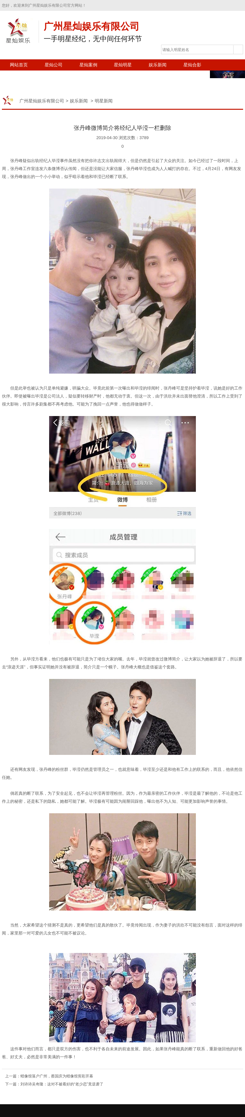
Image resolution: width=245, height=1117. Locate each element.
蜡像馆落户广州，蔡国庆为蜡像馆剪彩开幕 (56, 1076)
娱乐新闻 (158, 64)
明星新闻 (104, 100)
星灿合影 (192, 64)
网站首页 (19, 64)
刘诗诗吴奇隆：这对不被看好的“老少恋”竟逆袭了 (61, 1084)
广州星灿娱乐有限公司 (41, 100)
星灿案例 (88, 64)
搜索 (238, 49)
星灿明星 (123, 64)
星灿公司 (54, 64)
